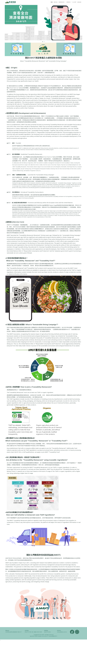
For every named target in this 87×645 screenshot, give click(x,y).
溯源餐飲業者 (62, 2)
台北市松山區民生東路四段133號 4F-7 (13, 632)
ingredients (10, 272)
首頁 (52, 2)
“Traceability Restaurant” (24, 260)
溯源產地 (68, 2)
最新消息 (56, 2)
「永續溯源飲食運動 (53, 177)
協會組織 (79, 2)
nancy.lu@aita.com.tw (62, 632)
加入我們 (74, 2)
